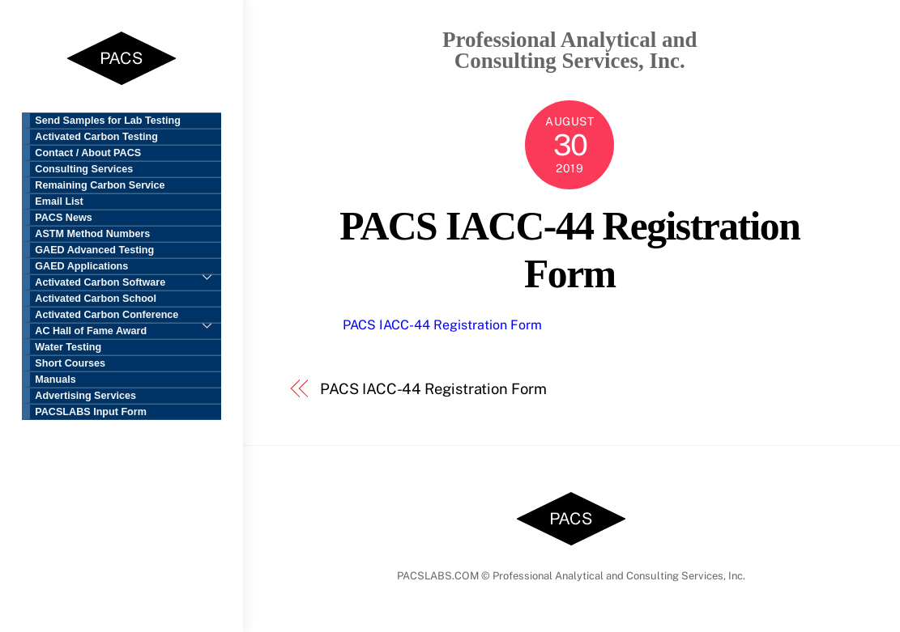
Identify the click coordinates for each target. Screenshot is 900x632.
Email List (59, 201)
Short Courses (70, 363)
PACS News (63, 217)
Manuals (55, 379)
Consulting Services (84, 169)
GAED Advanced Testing (94, 250)
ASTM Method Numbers (92, 234)
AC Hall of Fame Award (91, 331)
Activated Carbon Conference (128, 316)
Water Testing (68, 347)
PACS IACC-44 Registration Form (442, 325)
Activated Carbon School (95, 298)
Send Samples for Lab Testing (108, 120)
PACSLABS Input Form (91, 412)
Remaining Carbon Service (99, 185)
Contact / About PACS (88, 153)
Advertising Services (85, 395)
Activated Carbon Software (100, 282)
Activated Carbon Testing (96, 136)
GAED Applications (128, 267)
